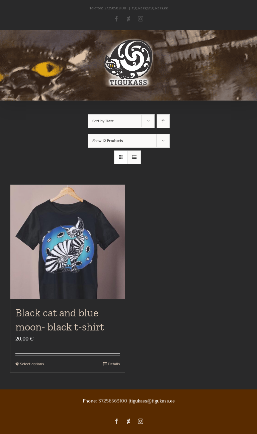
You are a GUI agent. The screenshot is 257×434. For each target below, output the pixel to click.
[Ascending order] (163, 121)
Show (107, 140)
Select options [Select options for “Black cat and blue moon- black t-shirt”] (32, 364)
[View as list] (134, 157)
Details (114, 364)
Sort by (103, 121)
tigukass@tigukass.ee (150, 8)
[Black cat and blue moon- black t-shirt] (67, 242)
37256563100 (115, 8)
